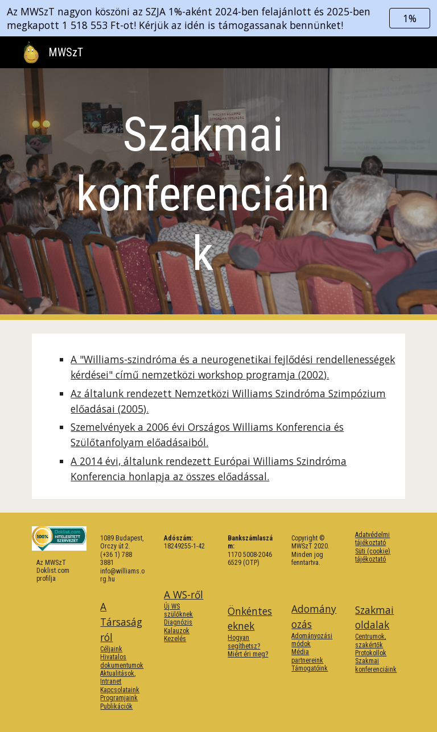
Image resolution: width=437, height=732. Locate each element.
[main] (202, 194)
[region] (218, 18)
